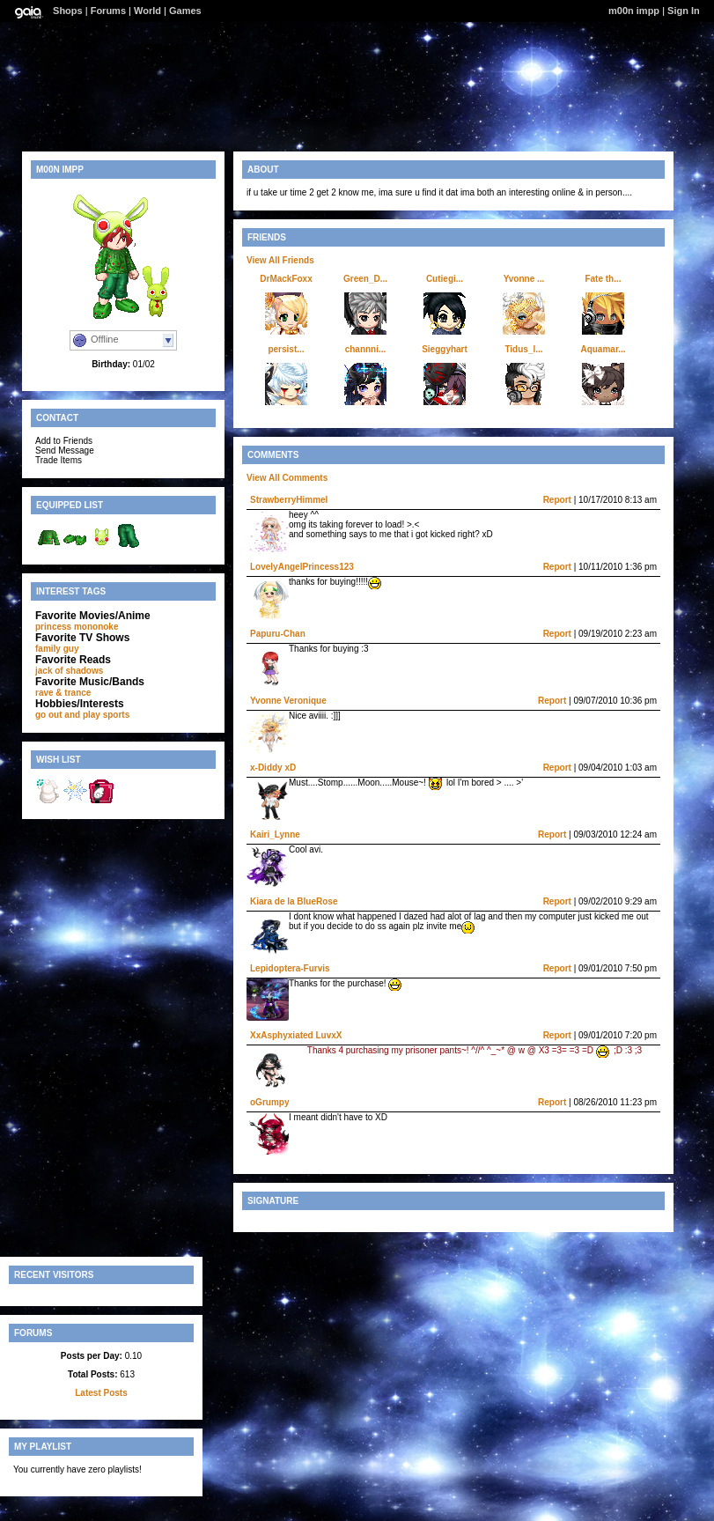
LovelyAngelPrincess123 (302, 567)
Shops (68, 10)
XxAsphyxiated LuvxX (296, 1035)
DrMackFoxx (286, 279)
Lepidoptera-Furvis (290, 968)
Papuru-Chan (277, 634)
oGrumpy (269, 1102)
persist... (286, 349)
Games (185, 10)
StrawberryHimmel (289, 500)
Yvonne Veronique (288, 700)
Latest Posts (101, 1393)
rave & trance (63, 693)
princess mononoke (76, 626)
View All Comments (287, 478)
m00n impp (633, 10)
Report (557, 500)
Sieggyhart (444, 349)
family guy (56, 648)
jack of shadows (69, 671)
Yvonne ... (524, 279)
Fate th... (603, 279)
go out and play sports (82, 715)
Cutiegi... (444, 279)
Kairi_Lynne (275, 834)
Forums (108, 10)
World (147, 10)
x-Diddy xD (273, 767)
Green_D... (365, 279)
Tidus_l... (523, 349)
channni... (365, 349)
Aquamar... (602, 349)
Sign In (683, 10)
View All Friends (280, 260)
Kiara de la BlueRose (293, 901)
